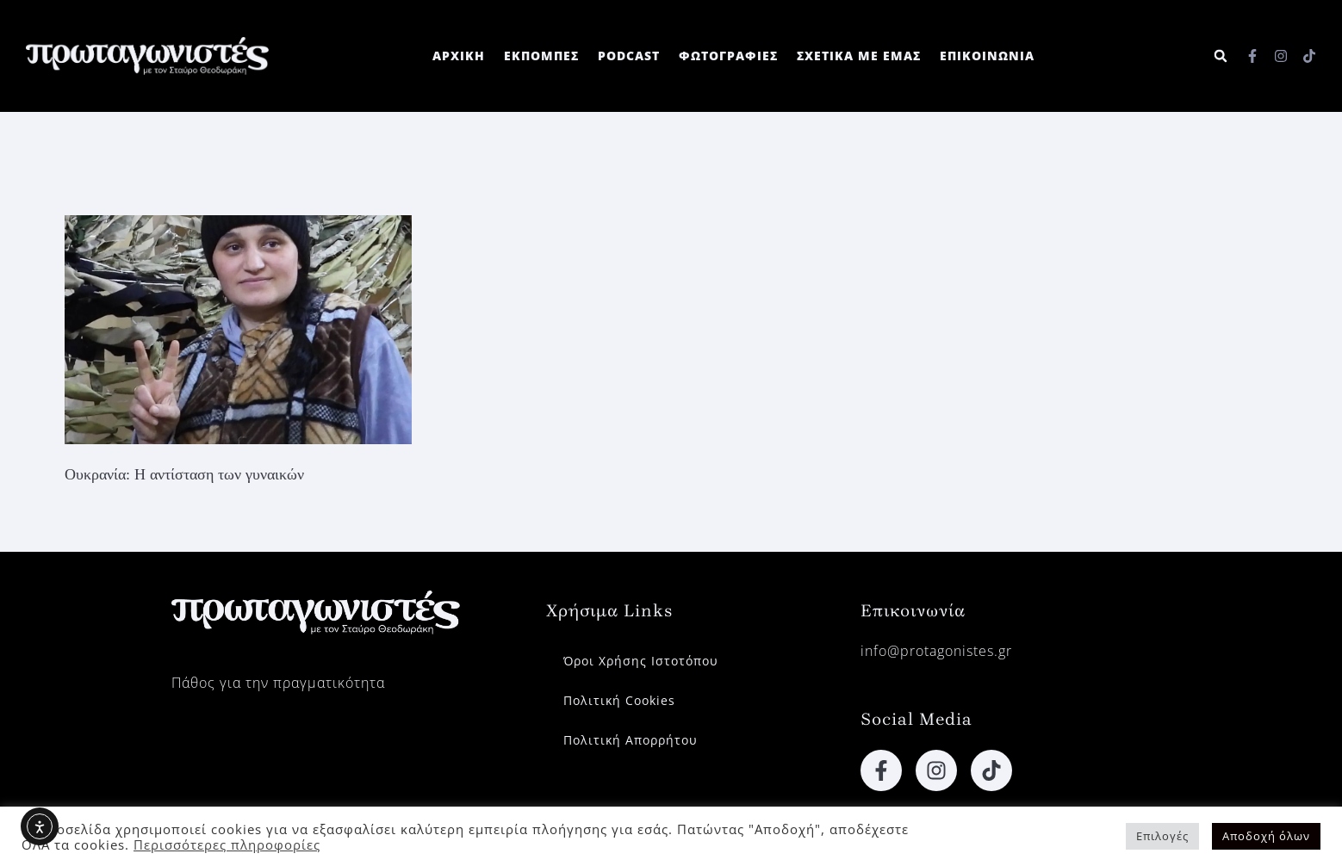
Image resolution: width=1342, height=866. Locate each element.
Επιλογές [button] (1162, 836)
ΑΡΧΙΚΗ (458, 55)
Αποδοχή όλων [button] (1266, 836)
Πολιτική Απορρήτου (630, 740)
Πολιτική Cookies (619, 700)
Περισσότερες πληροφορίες (227, 844)
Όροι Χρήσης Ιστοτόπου (640, 661)
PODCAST (629, 55)
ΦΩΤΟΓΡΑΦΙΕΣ (728, 55)
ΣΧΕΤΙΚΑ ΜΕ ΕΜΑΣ (859, 55)
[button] (1220, 56)
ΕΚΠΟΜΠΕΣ (541, 55)
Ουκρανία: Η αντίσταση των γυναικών (184, 474)
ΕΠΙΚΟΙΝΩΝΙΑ (987, 55)
